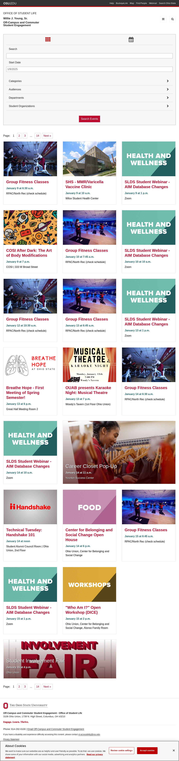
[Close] (173, 752)
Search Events (89, 118)
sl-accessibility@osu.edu (89, 734)
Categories (15, 81)
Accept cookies (147, 753)
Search (13, 49)
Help (112, 3)
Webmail (153, 3)
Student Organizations (22, 106)
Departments (16, 97)
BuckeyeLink (122, 3)
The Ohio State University (9, 3)
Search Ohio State (167, 3)
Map (132, 3)
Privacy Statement (11, 739)
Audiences (15, 89)
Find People (141, 3)
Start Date (15, 62)
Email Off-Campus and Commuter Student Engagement (55, 729)
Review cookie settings (121, 753)
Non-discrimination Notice (14, 742)
